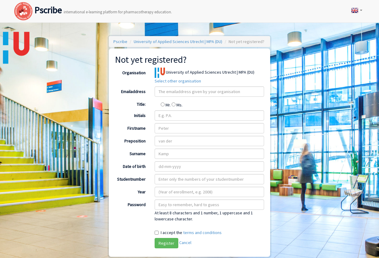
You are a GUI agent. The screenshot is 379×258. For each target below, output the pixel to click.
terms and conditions (202, 232)
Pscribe (93, 4)
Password (137, 204)
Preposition (135, 141)
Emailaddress (133, 91)
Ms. (177, 105)
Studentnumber (131, 179)
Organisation (134, 72)
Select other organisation (178, 81)
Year (142, 192)
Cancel (185, 242)
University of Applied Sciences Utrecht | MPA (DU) (178, 41)
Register (166, 243)
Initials (140, 115)
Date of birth (134, 166)
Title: (141, 104)
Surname (137, 153)
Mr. (166, 105)
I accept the (191, 232)
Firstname (136, 128)
